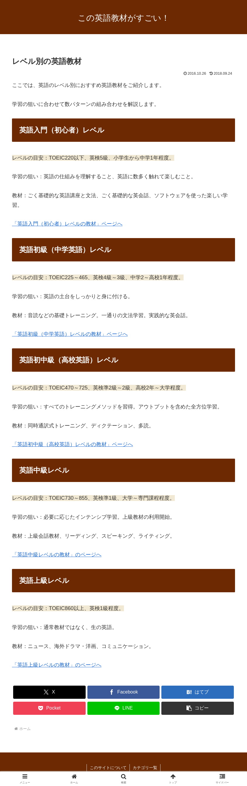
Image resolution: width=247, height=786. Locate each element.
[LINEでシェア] (123, 708)
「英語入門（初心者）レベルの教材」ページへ (67, 224)
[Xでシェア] (49, 692)
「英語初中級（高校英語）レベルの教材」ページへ (72, 444)
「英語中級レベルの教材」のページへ (56, 555)
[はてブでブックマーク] (197, 692)
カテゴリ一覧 (145, 767)
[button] (197, 708)
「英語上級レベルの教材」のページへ (56, 665)
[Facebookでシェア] (123, 692)
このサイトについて (108, 767)
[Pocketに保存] (49, 708)
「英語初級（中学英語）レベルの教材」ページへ (70, 334)
